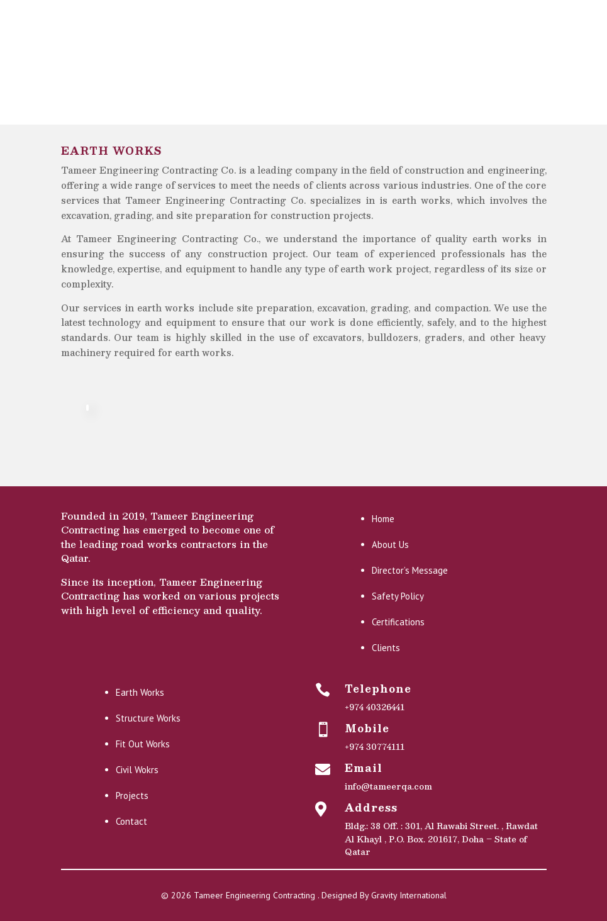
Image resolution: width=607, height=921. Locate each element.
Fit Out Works (143, 744)
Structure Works (148, 718)
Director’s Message (410, 570)
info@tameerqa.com (388, 786)
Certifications (398, 622)
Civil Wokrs (137, 770)
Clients (386, 648)
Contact (131, 821)
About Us (390, 544)
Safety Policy (398, 596)
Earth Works (140, 692)
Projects (132, 795)
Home (383, 519)
